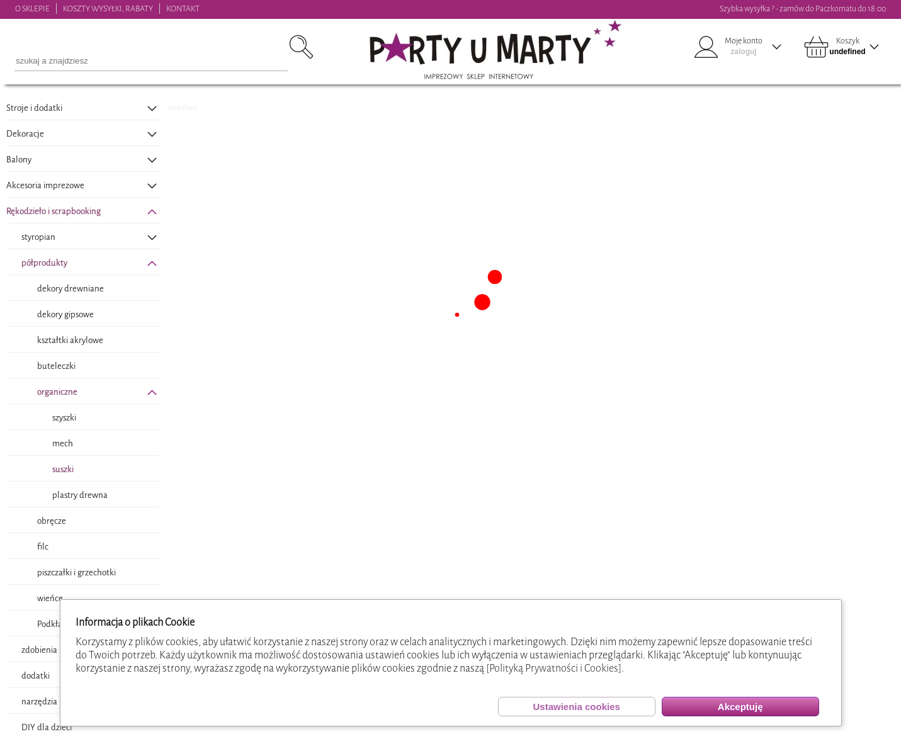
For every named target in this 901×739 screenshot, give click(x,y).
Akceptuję (740, 706)
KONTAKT (183, 8)
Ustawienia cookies (576, 706)
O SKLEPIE (32, 8)
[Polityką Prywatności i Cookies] (553, 668)
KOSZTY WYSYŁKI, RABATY (108, 8)
